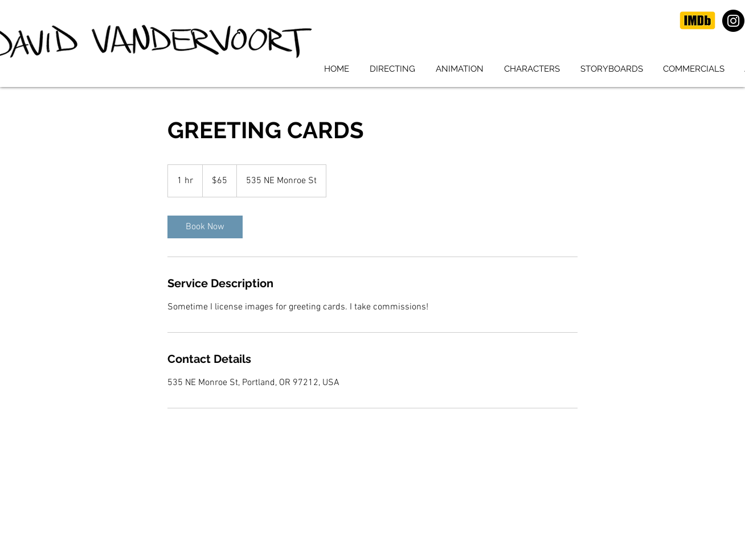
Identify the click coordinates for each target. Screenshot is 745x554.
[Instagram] (733, 21)
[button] (392, 69)
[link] (205, 227)
